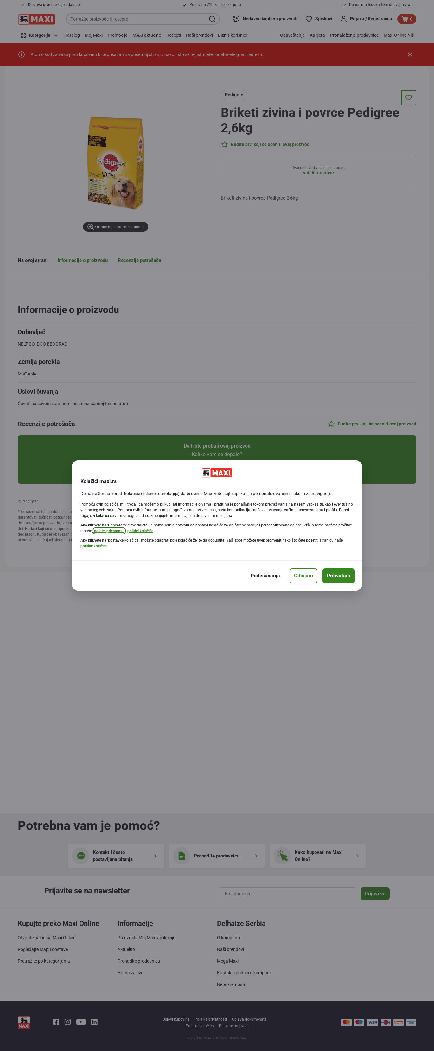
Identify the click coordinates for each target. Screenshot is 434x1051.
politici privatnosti (109, 531)
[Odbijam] (303, 575)
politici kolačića (140, 531)
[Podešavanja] (265, 575)
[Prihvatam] (338, 575)
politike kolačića (93, 546)
